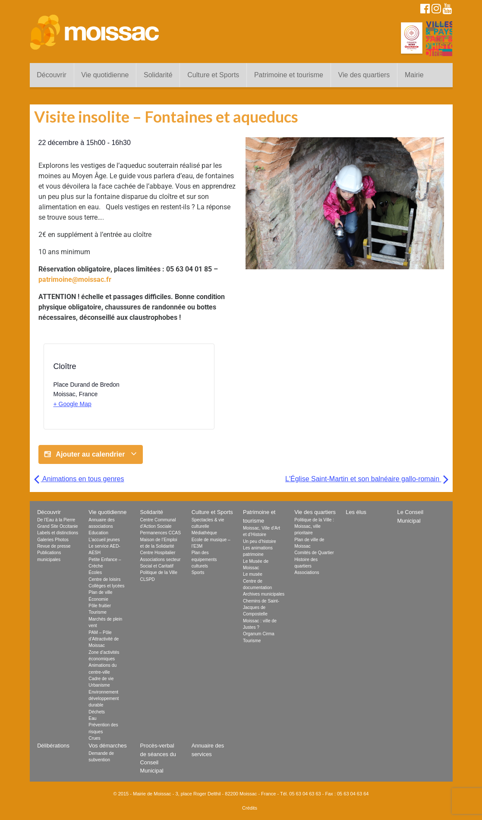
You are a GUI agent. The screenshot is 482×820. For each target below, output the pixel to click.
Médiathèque (204, 532)
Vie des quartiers (364, 75)
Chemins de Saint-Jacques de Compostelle (261, 608)
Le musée (252, 574)
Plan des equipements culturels (204, 559)
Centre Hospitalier (158, 552)
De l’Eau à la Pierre (56, 519)
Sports (198, 572)
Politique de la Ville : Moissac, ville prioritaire (314, 526)
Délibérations (53, 745)
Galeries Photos (53, 539)
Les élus (356, 512)
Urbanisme (99, 685)
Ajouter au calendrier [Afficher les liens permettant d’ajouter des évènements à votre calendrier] (90, 454)
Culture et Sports (213, 75)
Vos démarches (107, 745)
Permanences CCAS (160, 532)
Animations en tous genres (79, 479)
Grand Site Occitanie (57, 526)
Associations (306, 572)
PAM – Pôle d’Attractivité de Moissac (103, 639)
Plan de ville (100, 592)
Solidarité (158, 75)
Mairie (414, 75)
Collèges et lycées (106, 585)
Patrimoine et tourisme (288, 75)
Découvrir (51, 75)
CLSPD (147, 579)
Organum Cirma (258, 633)
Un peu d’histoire (259, 541)
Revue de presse (53, 546)
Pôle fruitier (99, 605)
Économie (98, 599)
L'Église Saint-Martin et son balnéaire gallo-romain (366, 479)
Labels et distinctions (57, 532)
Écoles (95, 572)
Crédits (249, 808)
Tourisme (97, 612)
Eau (92, 718)
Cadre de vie (100, 678)
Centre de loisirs (104, 579)
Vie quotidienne (105, 75)
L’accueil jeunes (104, 539)
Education (98, 532)
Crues (94, 738)
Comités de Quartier (314, 552)
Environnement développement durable (103, 699)
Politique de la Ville (158, 572)
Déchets (96, 712)
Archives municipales (263, 594)
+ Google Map (72, 404)
